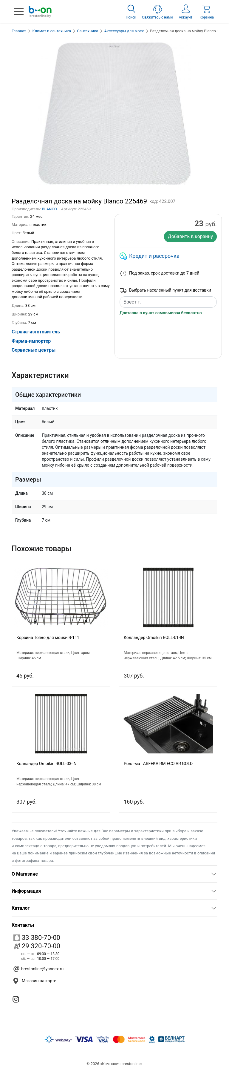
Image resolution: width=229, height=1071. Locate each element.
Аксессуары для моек (124, 31)
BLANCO (49, 209)
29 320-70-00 (36, 946)
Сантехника (87, 31)
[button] (19, 11)
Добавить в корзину (190, 236)
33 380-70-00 (36, 937)
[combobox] (168, 302)
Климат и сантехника (51, 31)
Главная (19, 31)
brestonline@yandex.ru (42, 968)
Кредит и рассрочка (154, 256)
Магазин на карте (39, 980)
